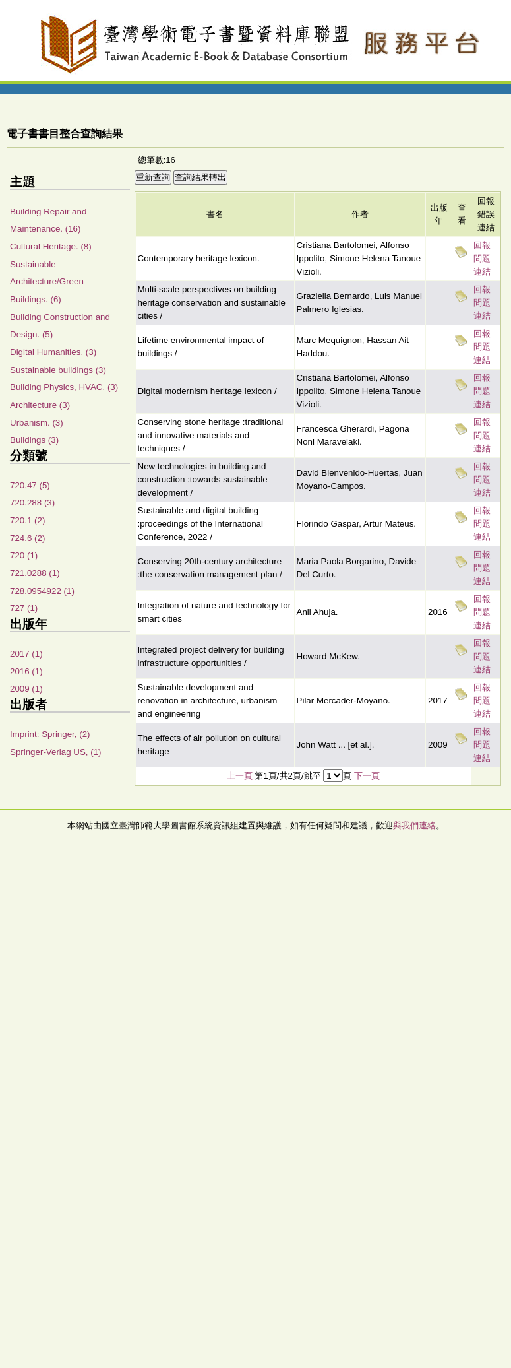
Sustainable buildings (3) (58, 370)
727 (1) (24, 608)
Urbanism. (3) (36, 423)
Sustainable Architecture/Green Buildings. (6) (47, 281)
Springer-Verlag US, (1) (56, 752)
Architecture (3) (40, 405)
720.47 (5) (30, 485)
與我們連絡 (414, 825)
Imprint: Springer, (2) (50, 734)
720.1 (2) (27, 520)
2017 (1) (26, 654)
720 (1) (24, 555)
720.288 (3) (32, 502)
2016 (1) (26, 671)
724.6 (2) (27, 538)
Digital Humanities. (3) (53, 352)
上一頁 (240, 776)
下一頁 (367, 776)
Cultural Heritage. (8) (51, 246)
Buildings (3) (34, 440)
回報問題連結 (482, 258)
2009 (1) (26, 689)
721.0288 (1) (35, 573)
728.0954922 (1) (42, 591)
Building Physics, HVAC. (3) (64, 387)
